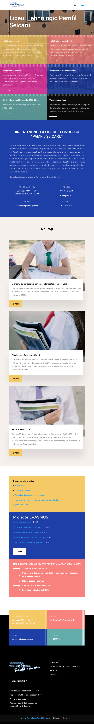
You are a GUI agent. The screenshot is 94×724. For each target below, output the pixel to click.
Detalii (16, 304)
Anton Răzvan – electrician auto (36, 585)
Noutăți (53, 670)
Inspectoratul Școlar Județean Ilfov (25, 695)
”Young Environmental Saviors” (27, 532)
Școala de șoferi (21, 505)
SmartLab (19, 485)
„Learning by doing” (22, 522)
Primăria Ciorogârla (18, 699)
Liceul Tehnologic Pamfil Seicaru (65, 666)
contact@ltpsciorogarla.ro (27, 206)
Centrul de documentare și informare (30, 495)
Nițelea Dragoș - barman (33, 581)
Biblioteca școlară (22, 490)
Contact (53, 674)
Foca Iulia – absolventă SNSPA (35, 590)
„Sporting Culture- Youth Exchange (29, 537)
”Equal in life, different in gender (27, 542)
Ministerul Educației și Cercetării (24, 691)
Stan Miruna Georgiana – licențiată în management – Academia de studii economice (50, 574)
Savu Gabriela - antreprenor (34, 568)
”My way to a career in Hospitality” (28, 527)
